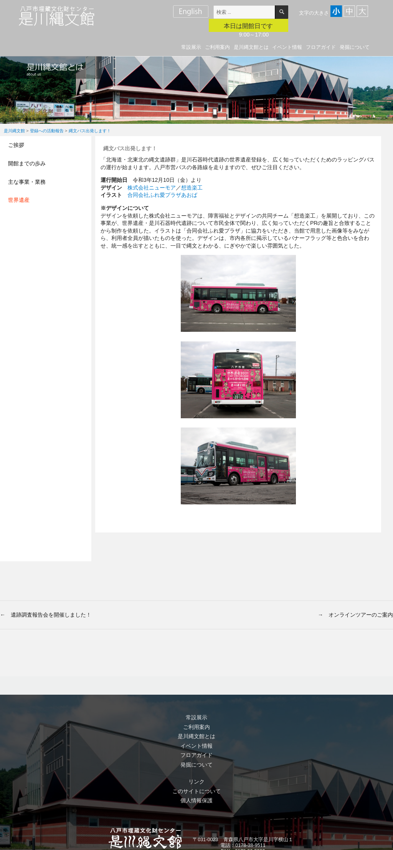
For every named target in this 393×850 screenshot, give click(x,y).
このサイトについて (196, 791)
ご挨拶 (16, 145)
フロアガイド (321, 47)
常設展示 (191, 47)
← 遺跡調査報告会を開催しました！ (45, 615)
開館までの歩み (27, 163)
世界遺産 (19, 200)
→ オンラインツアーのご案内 (355, 615)
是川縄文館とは (251, 47)
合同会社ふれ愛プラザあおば (162, 195)
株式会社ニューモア (151, 188)
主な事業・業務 (27, 182)
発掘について (355, 47)
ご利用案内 (217, 47)
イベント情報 (287, 47)
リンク (196, 781)
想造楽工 (192, 188)
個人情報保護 (196, 800)
